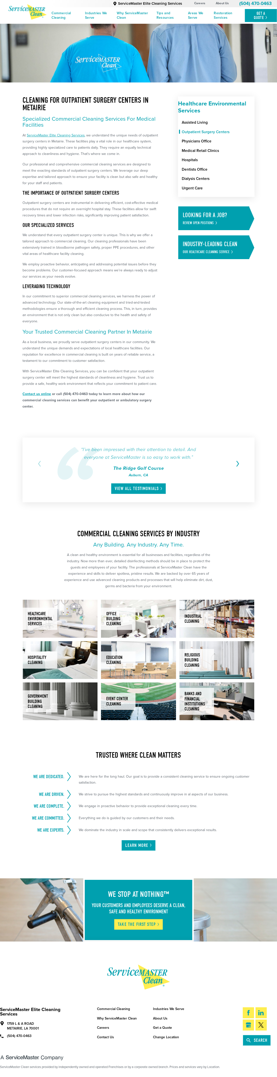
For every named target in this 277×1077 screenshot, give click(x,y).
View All (139, 488)
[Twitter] (261, 1025)
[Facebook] (248, 1012)
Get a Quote (162, 1028)
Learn (138, 845)
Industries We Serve (96, 15)
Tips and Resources (165, 15)
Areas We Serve (195, 15)
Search (257, 1040)
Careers (200, 3)
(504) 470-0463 (255, 3)
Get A (261, 15)
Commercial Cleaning (61, 15)
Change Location (166, 1037)
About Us (222, 3)
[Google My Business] (248, 1025)
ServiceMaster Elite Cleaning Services (147, 3)
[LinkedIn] (261, 1012)
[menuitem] (66, 15)
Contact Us (105, 1037)
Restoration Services (223, 15)
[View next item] (236, 464)
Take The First (139, 924)
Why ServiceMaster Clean (132, 15)
